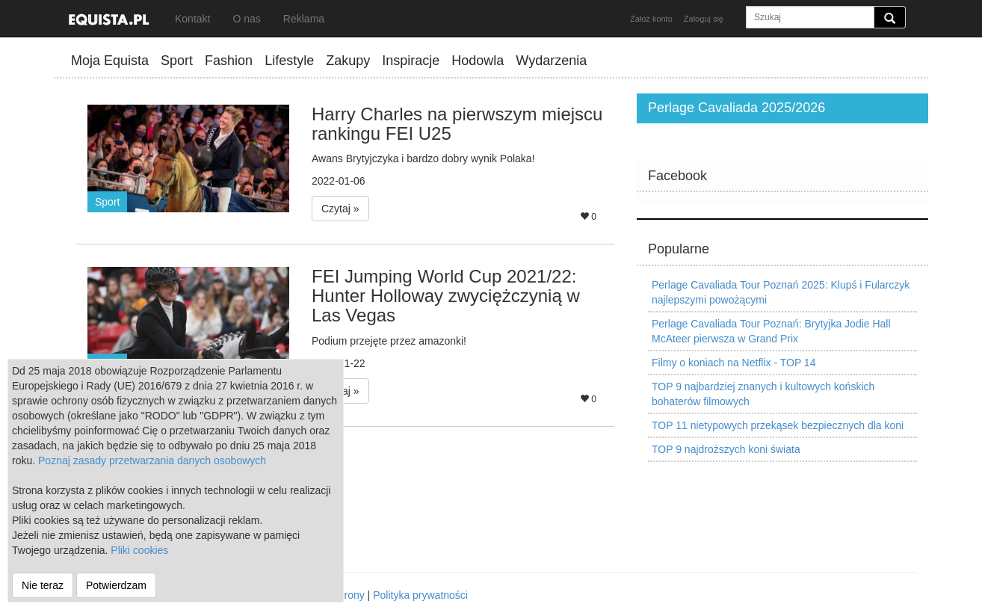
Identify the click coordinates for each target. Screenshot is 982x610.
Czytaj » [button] (340, 209)
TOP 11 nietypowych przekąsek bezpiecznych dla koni (778, 425)
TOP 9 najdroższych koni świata (726, 449)
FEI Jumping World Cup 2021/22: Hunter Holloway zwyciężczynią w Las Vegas (446, 296)
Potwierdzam (116, 585)
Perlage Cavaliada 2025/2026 (736, 107)
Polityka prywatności (420, 595)
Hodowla (477, 60)
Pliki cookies (139, 550)
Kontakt (192, 19)
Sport (177, 60)
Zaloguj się (703, 18)
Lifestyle (289, 60)
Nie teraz (43, 585)
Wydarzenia (551, 60)
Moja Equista (110, 60)
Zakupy (348, 60)
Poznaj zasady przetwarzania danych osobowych (152, 460)
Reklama (303, 19)
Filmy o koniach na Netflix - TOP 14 (733, 363)
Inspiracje (410, 60)
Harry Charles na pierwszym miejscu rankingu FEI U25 (457, 124)
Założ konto (651, 18)
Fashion (229, 60)
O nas (246, 19)
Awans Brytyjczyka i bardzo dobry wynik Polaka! (423, 158)
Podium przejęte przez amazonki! (389, 341)
